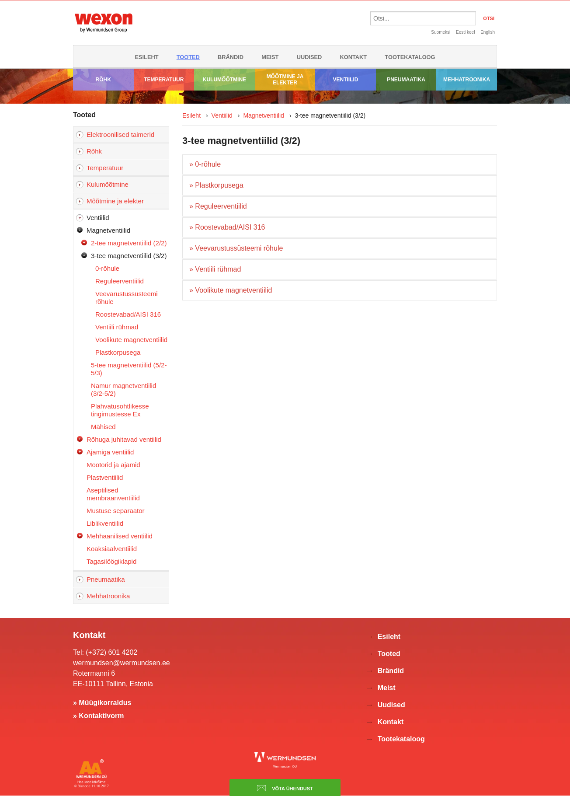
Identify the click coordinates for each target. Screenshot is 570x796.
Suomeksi (440, 32)
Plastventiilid (105, 477)
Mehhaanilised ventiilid (120, 536)
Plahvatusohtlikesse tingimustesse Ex (120, 410)
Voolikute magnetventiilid (131, 339)
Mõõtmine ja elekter (285, 79)
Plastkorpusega (117, 352)
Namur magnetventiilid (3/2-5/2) (123, 389)
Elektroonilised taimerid (120, 134)
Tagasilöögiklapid (111, 561)
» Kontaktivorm (98, 715)
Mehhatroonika (466, 80)
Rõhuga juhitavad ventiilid (124, 439)
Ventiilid (345, 80)
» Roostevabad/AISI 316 (227, 227)
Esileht (146, 57)
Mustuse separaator (116, 510)
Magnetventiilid (108, 230)
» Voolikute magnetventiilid (230, 290)
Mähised (103, 426)
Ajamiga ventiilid (110, 452)
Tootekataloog (410, 57)
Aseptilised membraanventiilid (113, 494)
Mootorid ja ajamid (113, 464)
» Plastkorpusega (216, 185)
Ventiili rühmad (116, 327)
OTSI (488, 18)
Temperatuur (164, 80)
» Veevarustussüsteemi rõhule (236, 248)
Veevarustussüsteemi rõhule (126, 297)
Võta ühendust (285, 788)
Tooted (188, 57)
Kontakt (353, 57)
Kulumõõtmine (224, 80)
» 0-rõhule (205, 164)
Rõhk (103, 80)
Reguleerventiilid (119, 281)
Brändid (230, 57)
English (487, 32)
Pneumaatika (406, 80)
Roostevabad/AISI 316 (128, 314)
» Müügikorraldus (102, 702)
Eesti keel (465, 32)
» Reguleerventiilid (218, 206)
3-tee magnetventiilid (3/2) (129, 255)
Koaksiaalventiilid (112, 548)
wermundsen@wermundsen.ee (121, 663)
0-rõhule (107, 268)
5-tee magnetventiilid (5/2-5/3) (129, 369)
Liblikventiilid (105, 523)
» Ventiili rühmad (215, 269)
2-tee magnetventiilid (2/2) (129, 243)
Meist (269, 57)
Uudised (309, 57)
